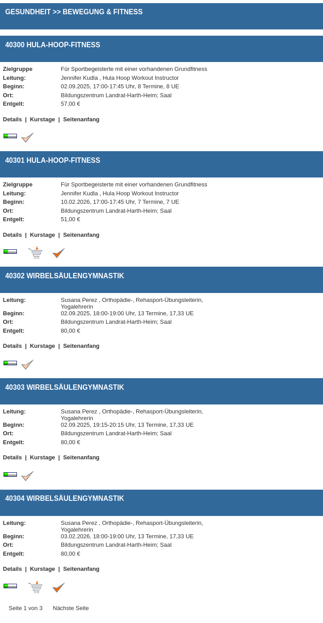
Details (12, 119)
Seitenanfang (81, 119)
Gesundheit (28, 12)
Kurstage (42, 119)
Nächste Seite (71, 608)
